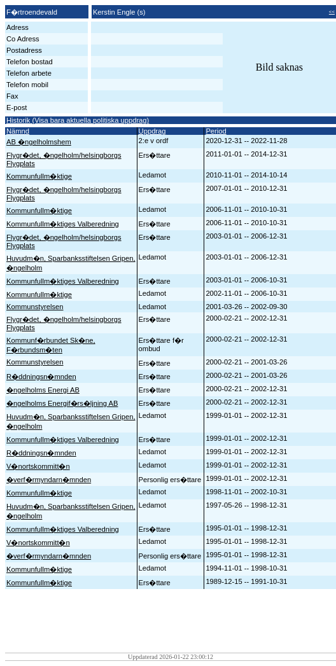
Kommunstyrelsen (35, 306)
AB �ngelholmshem (38, 142)
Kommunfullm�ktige (39, 176)
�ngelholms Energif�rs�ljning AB (62, 403)
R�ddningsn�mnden (41, 376)
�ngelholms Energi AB (43, 390)
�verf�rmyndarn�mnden (48, 479)
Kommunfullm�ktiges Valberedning (62, 224)
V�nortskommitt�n (38, 466)
